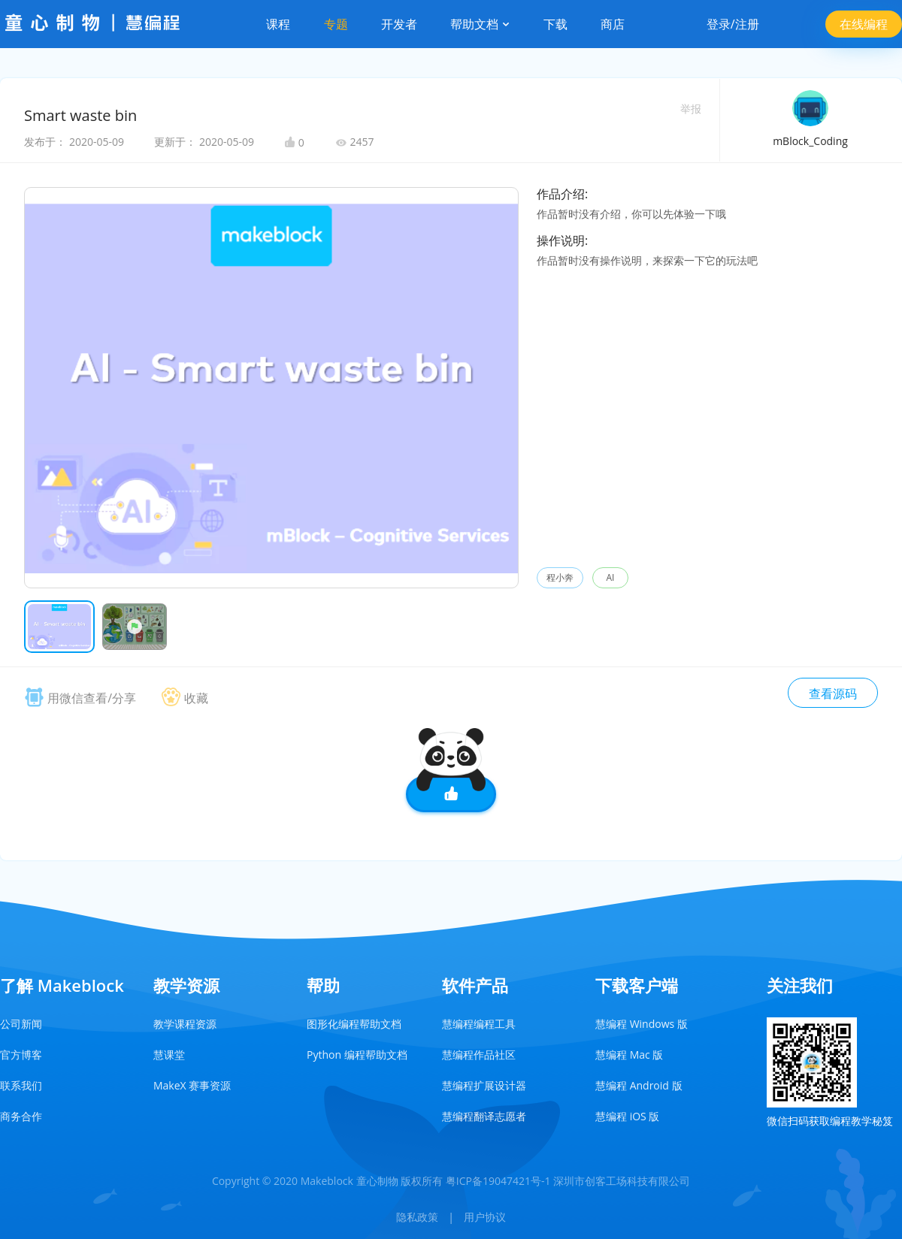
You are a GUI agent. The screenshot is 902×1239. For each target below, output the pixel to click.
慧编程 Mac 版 (629, 1054)
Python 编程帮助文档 (357, 1054)
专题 (336, 24)
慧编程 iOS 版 (627, 1116)
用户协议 (485, 1217)
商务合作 (21, 1116)
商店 (613, 24)
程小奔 (560, 577)
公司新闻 (21, 1024)
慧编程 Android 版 (639, 1085)
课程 (278, 24)
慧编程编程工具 (479, 1024)
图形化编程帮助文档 (354, 1024)
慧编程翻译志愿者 (484, 1116)
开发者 (399, 24)
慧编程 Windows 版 (641, 1024)
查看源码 (833, 693)
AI (611, 577)
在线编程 (864, 24)
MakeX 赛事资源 (192, 1085)
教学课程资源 (184, 1024)
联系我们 (21, 1085)
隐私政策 (417, 1217)
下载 (555, 24)
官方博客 (21, 1054)
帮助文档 (480, 24)
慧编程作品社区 (479, 1054)
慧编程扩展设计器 (484, 1085)
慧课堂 (169, 1054)
